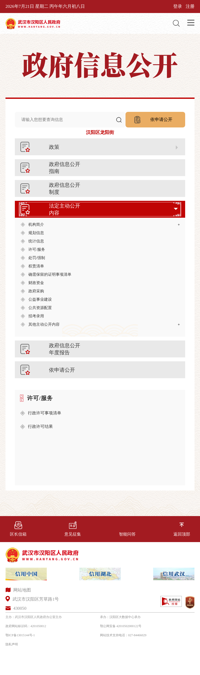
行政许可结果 (40, 426)
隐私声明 (11, 644)
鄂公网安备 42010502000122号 (120, 626)
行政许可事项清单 (44, 413)
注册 (190, 6)
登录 (177, 6)
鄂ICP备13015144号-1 (20, 635)
